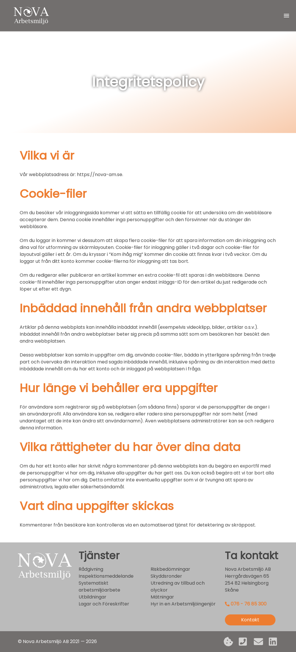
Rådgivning (91, 569)
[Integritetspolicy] (228, 641)
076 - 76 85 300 (249, 604)
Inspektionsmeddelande (106, 576)
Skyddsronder (166, 576)
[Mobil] (243, 641)
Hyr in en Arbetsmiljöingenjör (183, 604)
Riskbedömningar (170, 569)
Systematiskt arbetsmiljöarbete (99, 586)
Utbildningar (92, 597)
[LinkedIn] (273, 641)
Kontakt (250, 619)
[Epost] (258, 641)
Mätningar (162, 597)
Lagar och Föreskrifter (104, 604)
